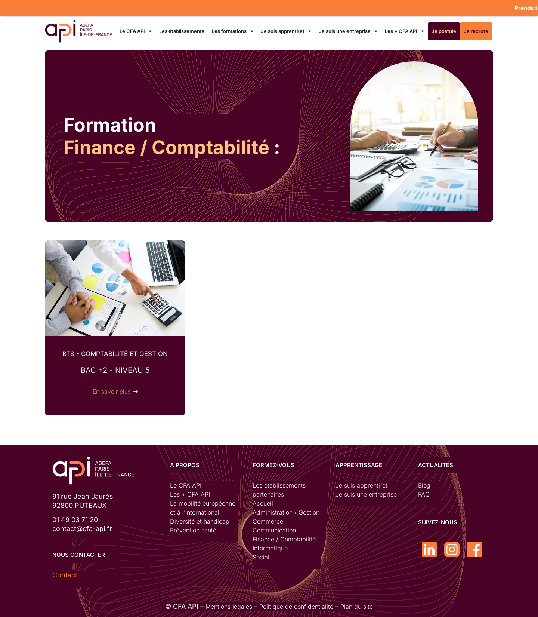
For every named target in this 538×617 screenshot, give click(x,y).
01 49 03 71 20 (75, 520)
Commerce (268, 521)
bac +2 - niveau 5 (115, 370)
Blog (424, 485)
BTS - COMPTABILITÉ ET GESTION (115, 353)
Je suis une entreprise (348, 31)
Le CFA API (136, 31)
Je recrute (476, 31)
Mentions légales (228, 606)
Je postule (444, 31)
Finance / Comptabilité (284, 539)
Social (261, 557)
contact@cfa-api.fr (82, 528)
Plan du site (356, 606)
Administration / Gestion (286, 512)
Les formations (232, 31)
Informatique (270, 548)
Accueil (263, 503)
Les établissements (181, 31)
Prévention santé (193, 530)
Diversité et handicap (199, 521)
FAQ (424, 494)
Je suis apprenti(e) (286, 31)
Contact (64, 575)
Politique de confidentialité (296, 606)
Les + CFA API (404, 31)
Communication (274, 530)
